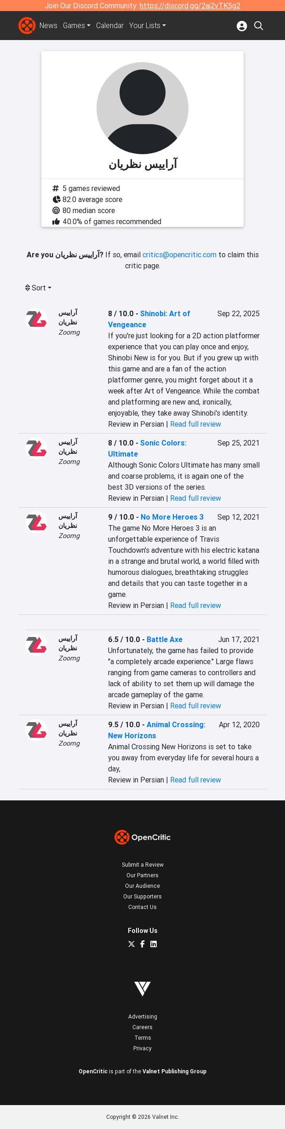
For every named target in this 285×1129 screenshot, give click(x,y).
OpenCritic (93, 1071)
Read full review (195, 423)
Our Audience (142, 885)
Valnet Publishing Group (174, 1071)
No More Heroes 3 (172, 516)
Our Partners (142, 875)
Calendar (111, 25)
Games (74, 25)
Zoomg (69, 332)
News (49, 25)
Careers (142, 1027)
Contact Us (142, 906)
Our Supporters (142, 896)
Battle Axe (164, 639)
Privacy (142, 1048)
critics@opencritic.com (179, 254)
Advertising (142, 1016)
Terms (142, 1037)
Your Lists (146, 25)
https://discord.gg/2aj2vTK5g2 (190, 5)
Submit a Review (143, 864)
